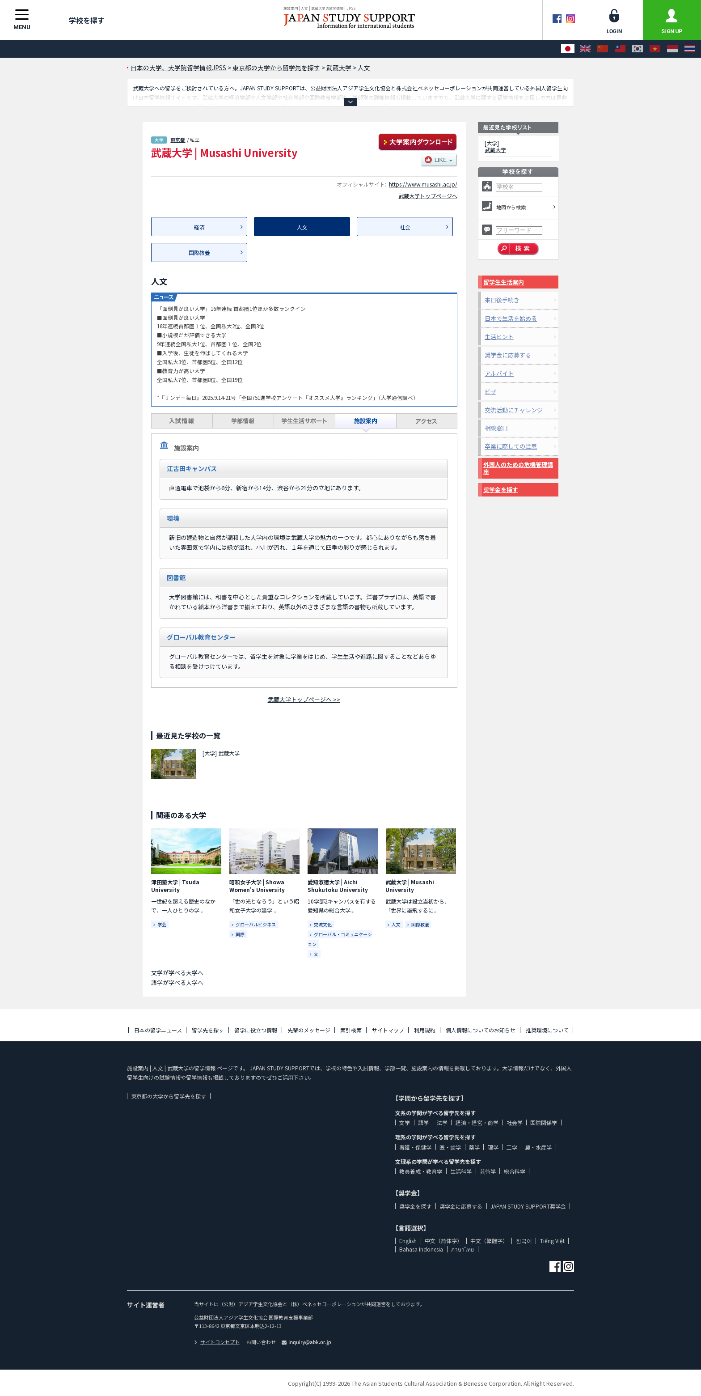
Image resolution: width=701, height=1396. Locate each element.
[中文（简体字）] (602, 49)
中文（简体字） (443, 1240)
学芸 (161, 924)
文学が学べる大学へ (177, 972)
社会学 (515, 1122)
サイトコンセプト (217, 1341)
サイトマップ (388, 1030)
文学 (404, 1122)
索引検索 (351, 1030)
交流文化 (323, 924)
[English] (585, 49)
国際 (240, 934)
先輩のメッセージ (308, 1030)
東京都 (177, 139)
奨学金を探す (500, 489)
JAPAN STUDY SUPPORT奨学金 (528, 1206)
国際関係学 (543, 1122)
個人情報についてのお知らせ (480, 1030)
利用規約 (424, 1030)
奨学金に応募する (508, 355)
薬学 (474, 1147)
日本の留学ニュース (158, 1030)
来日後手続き (502, 300)
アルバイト (499, 373)
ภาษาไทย (462, 1249)
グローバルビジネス (256, 924)
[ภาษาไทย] (690, 49)
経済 (199, 227)
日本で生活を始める (511, 318)
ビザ (490, 391)
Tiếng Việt (552, 1240)
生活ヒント (499, 336)
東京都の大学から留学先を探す (168, 1096)
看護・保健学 (415, 1147)
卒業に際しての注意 (511, 446)
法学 (442, 1122)
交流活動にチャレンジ (514, 410)
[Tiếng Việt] (655, 49)
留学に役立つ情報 (255, 1030)
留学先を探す (208, 1030)
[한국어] (637, 49)
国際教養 (199, 252)
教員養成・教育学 (420, 1171)
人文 (396, 924)
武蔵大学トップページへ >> (304, 699)
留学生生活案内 (503, 282)
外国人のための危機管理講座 (518, 468)
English (408, 1240)
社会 (405, 227)
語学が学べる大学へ (177, 982)
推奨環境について (547, 1030)
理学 (493, 1147)
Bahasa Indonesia (421, 1249)
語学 (423, 1122)
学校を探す (80, 20)
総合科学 (514, 1171)
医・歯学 (450, 1147)
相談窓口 (496, 428)
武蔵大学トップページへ (427, 195)
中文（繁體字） (489, 1240)
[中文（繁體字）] (620, 49)
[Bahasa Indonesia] (672, 49)
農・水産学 (538, 1147)
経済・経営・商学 (477, 1122)
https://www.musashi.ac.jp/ (423, 184)
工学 (512, 1147)
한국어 (524, 1240)
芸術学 (488, 1171)
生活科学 (461, 1171)
